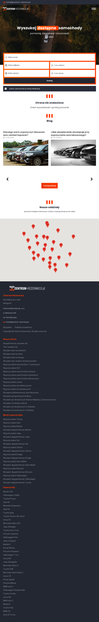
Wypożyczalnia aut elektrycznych (17, 385)
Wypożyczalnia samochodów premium (19, 371)
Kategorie (7, 303)
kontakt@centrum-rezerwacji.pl (16, 2)
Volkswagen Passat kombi (14, 590)
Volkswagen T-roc (11, 555)
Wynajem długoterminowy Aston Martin (19, 465)
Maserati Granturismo (12, 506)
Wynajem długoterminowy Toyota (17, 482)
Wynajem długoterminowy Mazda (17, 430)
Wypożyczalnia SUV (11, 368)
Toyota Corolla (9, 593)
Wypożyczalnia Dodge (12, 454)
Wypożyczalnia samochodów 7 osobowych (21, 364)
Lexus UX (7, 576)
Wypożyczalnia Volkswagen (15, 475)
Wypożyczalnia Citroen (13, 447)
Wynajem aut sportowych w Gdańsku (18, 410)
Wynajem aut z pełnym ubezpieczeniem (19, 361)
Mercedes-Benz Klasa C (13, 572)
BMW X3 (6, 611)
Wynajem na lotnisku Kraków (15, 403)
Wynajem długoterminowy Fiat (15, 444)
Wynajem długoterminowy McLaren (17, 472)
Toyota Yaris (8, 608)
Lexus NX (7, 558)
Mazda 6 (6, 544)
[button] (61, 245)
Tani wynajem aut (10, 347)
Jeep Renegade (10, 562)
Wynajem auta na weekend (14, 350)
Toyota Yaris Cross (11, 530)
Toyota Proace (9, 499)
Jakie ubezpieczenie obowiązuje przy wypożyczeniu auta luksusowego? (70, 134)
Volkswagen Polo (10, 537)
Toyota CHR (8, 569)
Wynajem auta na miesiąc (13, 357)
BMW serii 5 (8, 586)
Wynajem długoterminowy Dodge (17, 458)
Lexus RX (7, 597)
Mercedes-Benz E (10, 565)
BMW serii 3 (8, 601)
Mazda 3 (6, 604)
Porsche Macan (9, 583)
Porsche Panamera (11, 551)
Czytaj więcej (49, 185)
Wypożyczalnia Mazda (12, 426)
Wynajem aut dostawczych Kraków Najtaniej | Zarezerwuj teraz (29, 400)
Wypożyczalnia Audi (11, 423)
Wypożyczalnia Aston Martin (15, 461)
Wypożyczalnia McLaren (13, 468)
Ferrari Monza (9, 548)
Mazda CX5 (8, 491)
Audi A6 (6, 502)
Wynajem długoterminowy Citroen (17, 451)
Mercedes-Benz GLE (11, 523)
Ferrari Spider (9, 579)
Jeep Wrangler (9, 527)
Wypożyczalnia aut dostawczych (17, 389)
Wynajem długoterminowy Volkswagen (19, 479)
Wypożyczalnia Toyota (12, 419)
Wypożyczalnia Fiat (11, 440)
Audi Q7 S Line (9, 615)
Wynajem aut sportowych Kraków (17, 396)
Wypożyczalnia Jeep (12, 433)
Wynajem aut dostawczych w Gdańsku (19, 407)
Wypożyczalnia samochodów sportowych (20, 375)
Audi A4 (6, 509)
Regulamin (7, 327)
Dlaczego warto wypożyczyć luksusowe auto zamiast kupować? (24, 134)
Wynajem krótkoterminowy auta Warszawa (20, 393)
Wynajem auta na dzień (13, 354)
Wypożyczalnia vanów (12, 382)
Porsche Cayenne (10, 534)
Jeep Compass (9, 541)
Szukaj (50, 80)
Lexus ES (7, 520)
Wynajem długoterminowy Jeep (16, 437)
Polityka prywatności (23, 327)
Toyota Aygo (8, 513)
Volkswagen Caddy (11, 495)
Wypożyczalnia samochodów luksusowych (21, 378)
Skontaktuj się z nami (11, 300)
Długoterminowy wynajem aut (15, 343)
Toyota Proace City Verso (14, 516)
